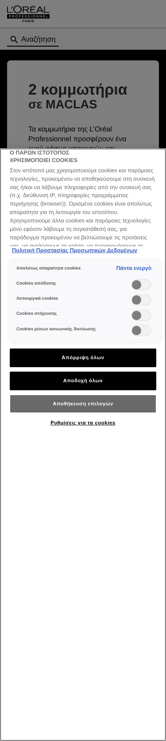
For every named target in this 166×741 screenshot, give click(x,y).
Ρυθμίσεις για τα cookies (82, 422)
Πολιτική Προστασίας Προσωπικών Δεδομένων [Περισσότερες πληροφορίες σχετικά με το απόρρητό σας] (74, 250)
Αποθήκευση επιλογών (83, 403)
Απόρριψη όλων (83, 357)
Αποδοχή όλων (83, 380)
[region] (83, 444)
